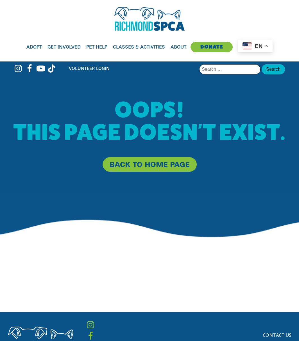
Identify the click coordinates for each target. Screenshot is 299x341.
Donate (211, 47)
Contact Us (277, 335)
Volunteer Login (89, 68)
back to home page (150, 164)
